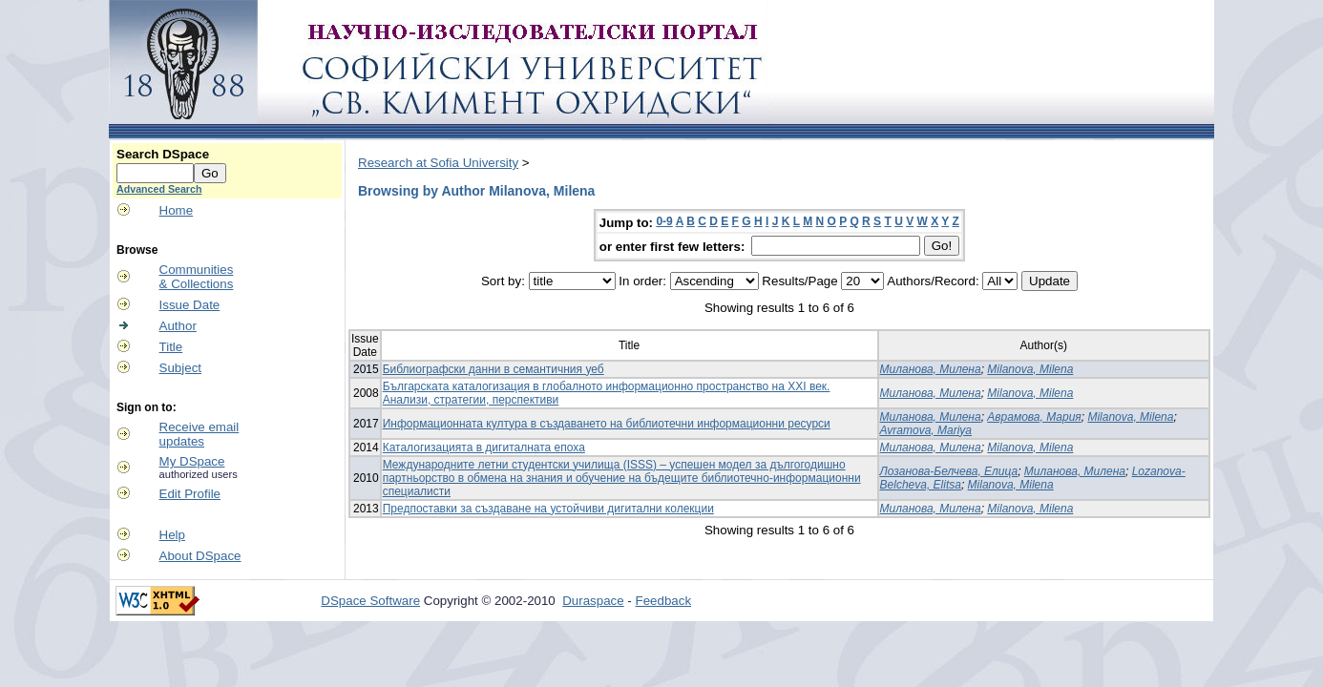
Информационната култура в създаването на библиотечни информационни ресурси (606, 423)
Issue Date (189, 305)
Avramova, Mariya (926, 430)
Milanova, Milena (1030, 369)
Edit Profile (189, 494)
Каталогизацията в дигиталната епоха (484, 447)
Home (176, 210)
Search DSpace (162, 154)
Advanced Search (158, 189)
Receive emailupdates (199, 434)
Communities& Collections (196, 276)
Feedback (664, 600)
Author (178, 326)
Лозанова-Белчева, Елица (949, 471)
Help (172, 535)
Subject (180, 368)
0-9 (664, 221)
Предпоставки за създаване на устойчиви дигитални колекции (548, 508)
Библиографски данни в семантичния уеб (493, 369)
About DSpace (200, 556)
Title (171, 347)
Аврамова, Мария (1034, 417)
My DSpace (192, 461)
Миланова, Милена (930, 369)
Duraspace (592, 600)
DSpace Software (370, 600)
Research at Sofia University (438, 163)
